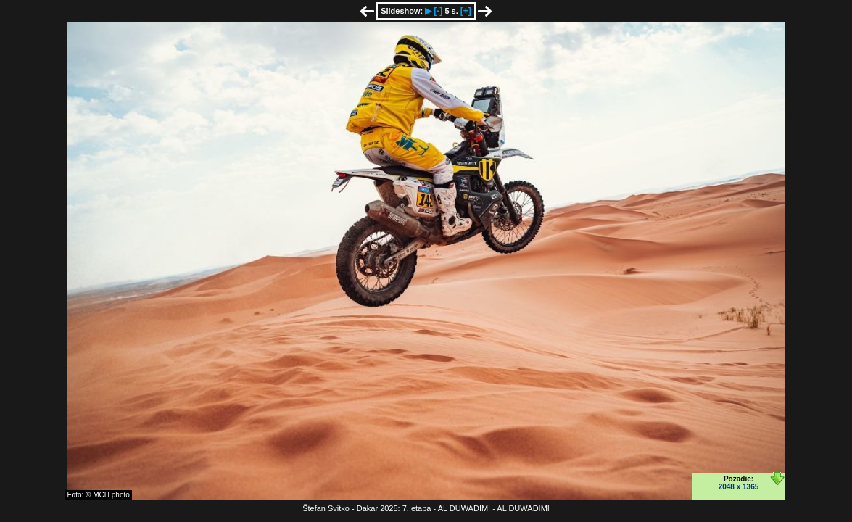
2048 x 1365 (739, 487)
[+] (465, 11)
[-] (438, 11)
